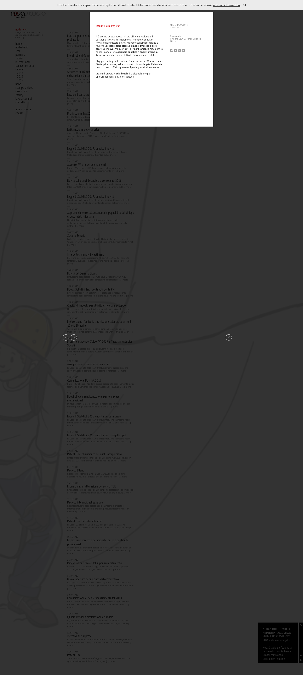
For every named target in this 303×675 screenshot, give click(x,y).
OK (244, 5)
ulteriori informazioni (226, 5)
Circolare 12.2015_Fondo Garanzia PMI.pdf (185, 40)
